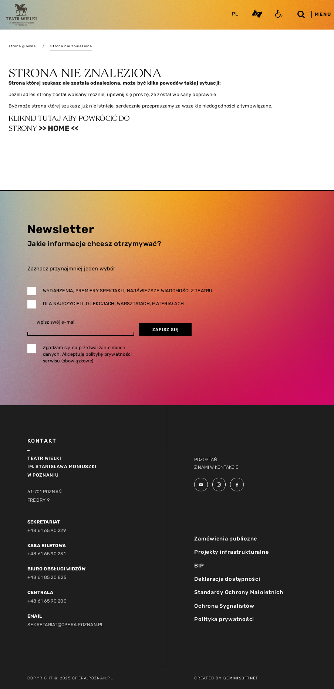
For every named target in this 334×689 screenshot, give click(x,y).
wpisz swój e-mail (56, 322)
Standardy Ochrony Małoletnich (238, 592)
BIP (199, 565)
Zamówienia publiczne (225, 538)
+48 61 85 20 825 (46, 577)
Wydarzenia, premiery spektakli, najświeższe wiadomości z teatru (128, 290)
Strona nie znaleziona (71, 46)
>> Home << (58, 128)
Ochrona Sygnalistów (224, 606)
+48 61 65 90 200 (47, 601)
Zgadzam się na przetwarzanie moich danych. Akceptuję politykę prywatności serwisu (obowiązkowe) (87, 354)
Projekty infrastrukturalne (231, 552)
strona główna (22, 46)
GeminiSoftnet (240, 678)
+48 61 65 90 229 (46, 530)
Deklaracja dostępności (227, 579)
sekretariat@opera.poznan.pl (65, 624)
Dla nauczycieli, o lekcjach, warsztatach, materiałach (113, 303)
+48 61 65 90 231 (46, 553)
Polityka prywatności (224, 619)
